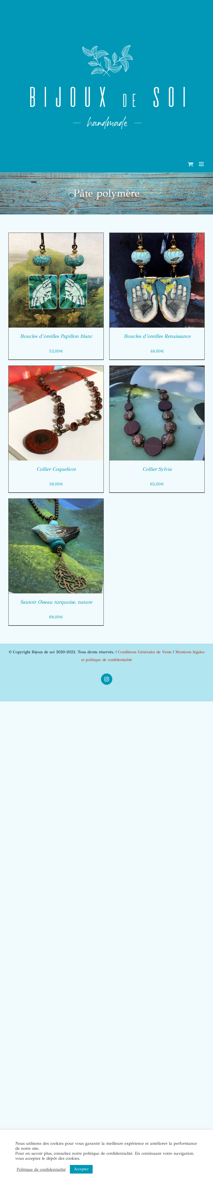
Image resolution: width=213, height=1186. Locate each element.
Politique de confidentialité (41, 1169)
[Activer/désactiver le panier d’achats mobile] (190, 164)
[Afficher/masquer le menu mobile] (202, 164)
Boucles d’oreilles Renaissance (157, 336)
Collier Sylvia (157, 469)
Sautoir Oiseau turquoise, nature (56, 602)
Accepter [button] (81, 1169)
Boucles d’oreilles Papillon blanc (56, 336)
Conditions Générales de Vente (145, 652)
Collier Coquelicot (56, 469)
